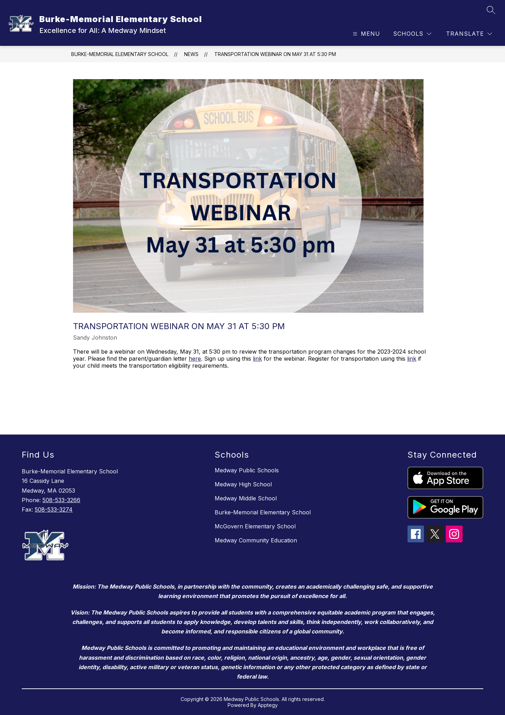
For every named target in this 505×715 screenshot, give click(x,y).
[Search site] (491, 10)
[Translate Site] (469, 33)
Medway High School (243, 484)
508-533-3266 (61, 500)
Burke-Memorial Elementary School (119, 54)
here (195, 358)
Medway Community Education (256, 540)
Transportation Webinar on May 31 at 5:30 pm (275, 54)
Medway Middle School (246, 498)
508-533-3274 (54, 509)
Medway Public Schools (247, 470)
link (257, 358)
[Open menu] (365, 33)
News (191, 54)
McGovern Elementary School (255, 526)
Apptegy (268, 705)
